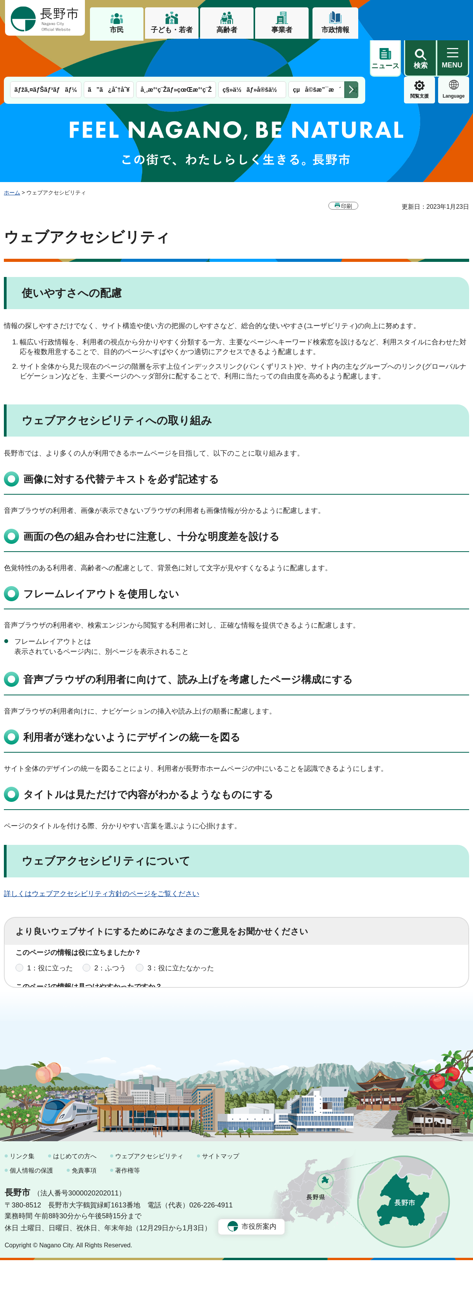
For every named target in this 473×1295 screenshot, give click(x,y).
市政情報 (335, 30)
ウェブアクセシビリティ (149, 1191)
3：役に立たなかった (180, 938)
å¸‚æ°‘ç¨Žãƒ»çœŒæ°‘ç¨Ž (176, 53)
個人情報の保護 (31, 1205)
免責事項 (84, 1205)
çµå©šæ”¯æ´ (317, 53)
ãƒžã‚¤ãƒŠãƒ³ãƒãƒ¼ (45, 53)
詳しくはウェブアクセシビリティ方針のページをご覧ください (101, 857)
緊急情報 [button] (453, 58)
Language (420, 59)
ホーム (12, 156)
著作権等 (127, 1205)
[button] (420, 18)
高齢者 (226, 30)
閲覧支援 (385, 59)
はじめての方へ (75, 1191)
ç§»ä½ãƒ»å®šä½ (252, 53)
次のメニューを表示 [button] (351, 53)
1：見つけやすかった (60, 973)
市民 (117, 30)
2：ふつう (110, 938)
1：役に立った (50, 938)
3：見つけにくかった (201, 973)
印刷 (346, 170)
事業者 (281, 30)
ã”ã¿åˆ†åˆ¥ (109, 53)
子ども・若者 (172, 30)
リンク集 (22, 1191)
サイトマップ (220, 1191)
